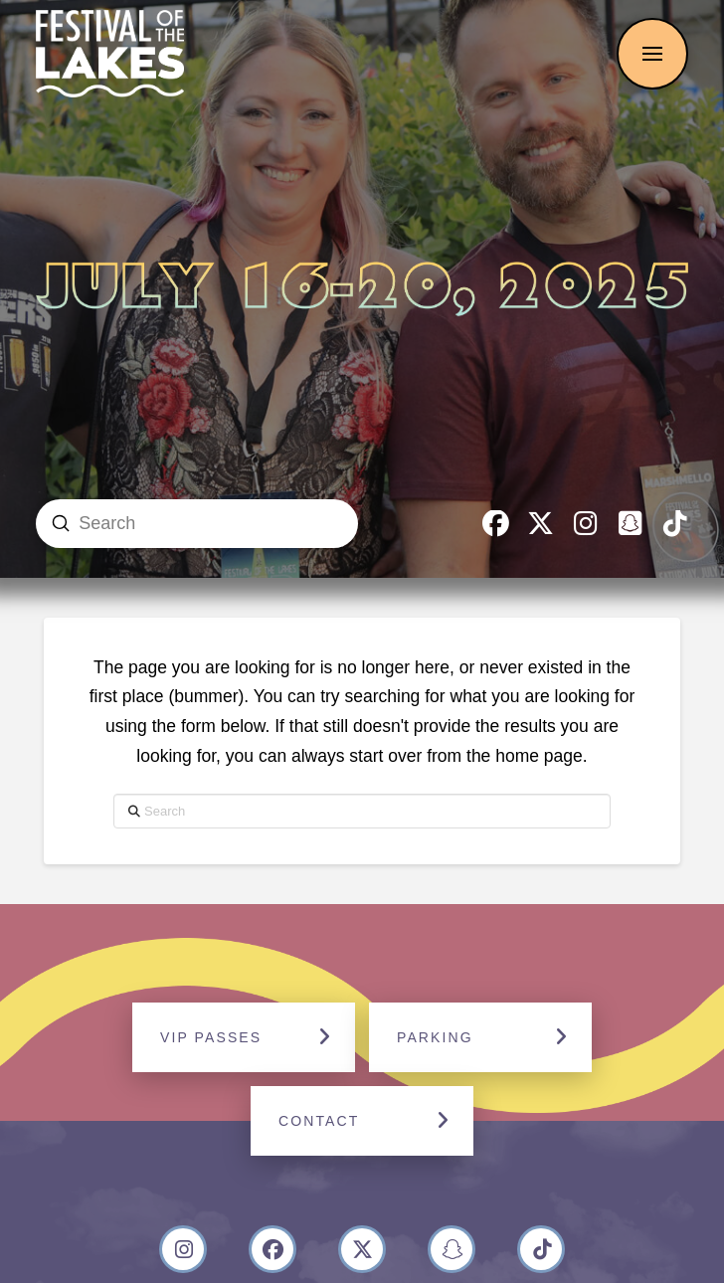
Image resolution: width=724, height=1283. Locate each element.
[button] (652, 54)
